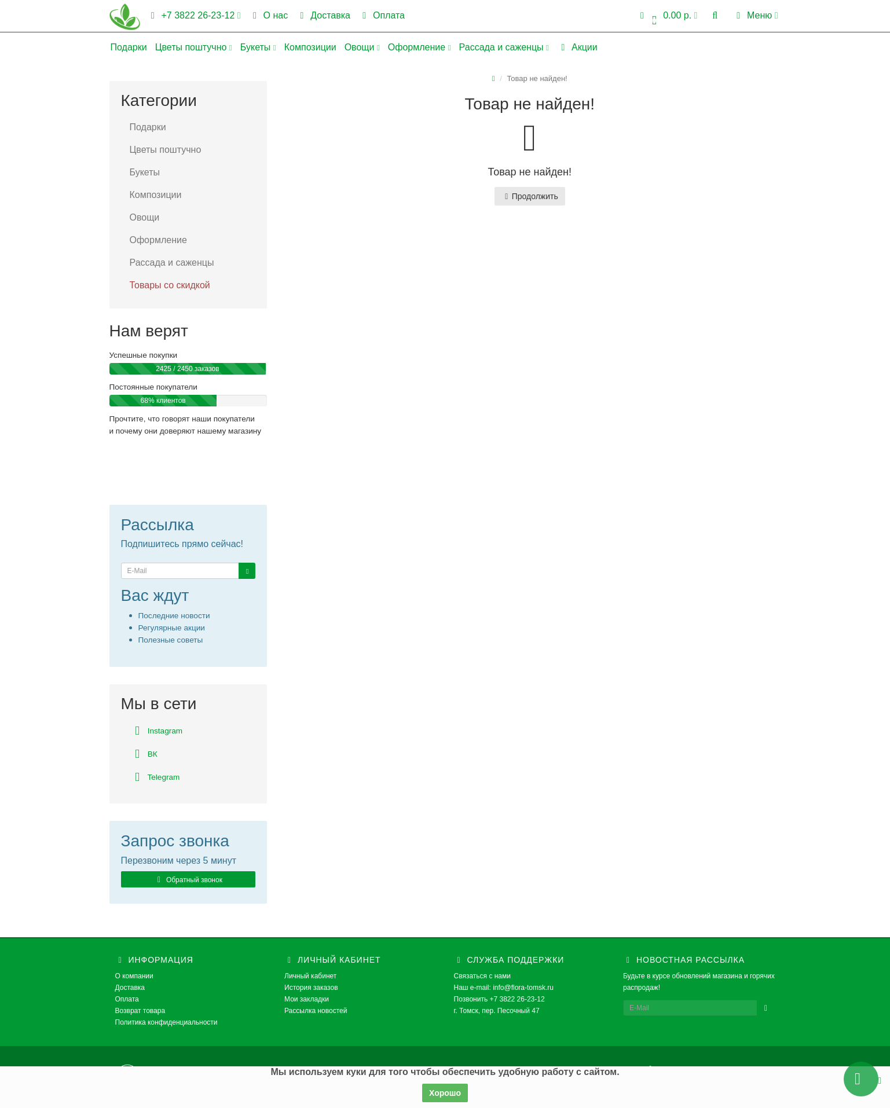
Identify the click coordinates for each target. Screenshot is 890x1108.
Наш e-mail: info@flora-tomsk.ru (504, 988)
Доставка (323, 15)
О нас (268, 15)
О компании (134, 976)
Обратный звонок (188, 880)
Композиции (310, 47)
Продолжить (529, 196)
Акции (577, 47)
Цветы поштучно (193, 47)
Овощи (362, 47)
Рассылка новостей (315, 1011)
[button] (667, 16)
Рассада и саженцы (504, 47)
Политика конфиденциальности (166, 1022)
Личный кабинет (310, 976)
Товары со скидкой (170, 285)
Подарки (129, 47)
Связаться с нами (482, 976)
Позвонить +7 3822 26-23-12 (499, 999)
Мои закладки (306, 999)
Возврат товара (140, 1011)
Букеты (258, 47)
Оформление (419, 47)
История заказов (311, 988)
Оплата (381, 15)
